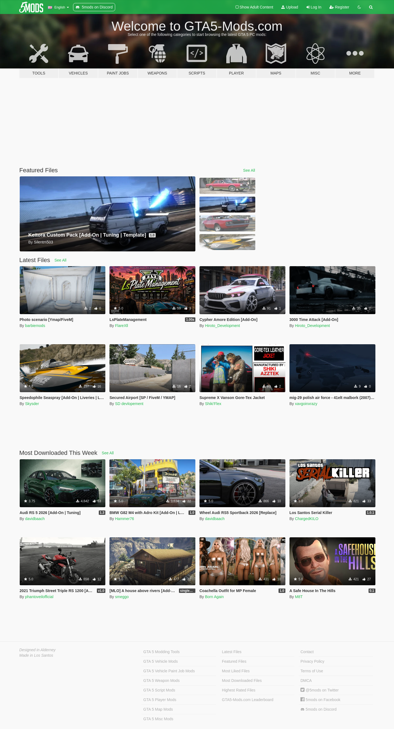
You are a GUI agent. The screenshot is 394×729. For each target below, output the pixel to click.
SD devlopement (129, 403)
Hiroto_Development (222, 325)
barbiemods (35, 325)
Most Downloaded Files (242, 680)
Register (339, 7)
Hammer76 (124, 518)
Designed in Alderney (37, 650)
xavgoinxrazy (306, 403)
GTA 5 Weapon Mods (161, 680)
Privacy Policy (312, 661)
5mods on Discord (318, 709)
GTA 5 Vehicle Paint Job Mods (169, 671)
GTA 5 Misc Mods (158, 719)
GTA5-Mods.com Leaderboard (247, 700)
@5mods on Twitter (319, 690)
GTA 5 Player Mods (159, 700)
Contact (307, 652)
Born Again (214, 597)
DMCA (306, 680)
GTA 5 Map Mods (158, 709)
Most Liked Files (236, 671)
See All (249, 170)
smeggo (122, 597)
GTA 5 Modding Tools (161, 652)
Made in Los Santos (36, 655)
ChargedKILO (306, 518)
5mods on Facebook (320, 699)
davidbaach (35, 518)
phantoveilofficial (39, 597)
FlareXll (121, 325)
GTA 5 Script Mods (159, 690)
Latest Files (232, 652)
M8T (299, 597)
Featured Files (234, 661)
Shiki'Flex (213, 403)
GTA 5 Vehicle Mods (160, 661)
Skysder (32, 403)
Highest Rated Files (238, 690)
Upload (289, 7)
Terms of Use (311, 671)
